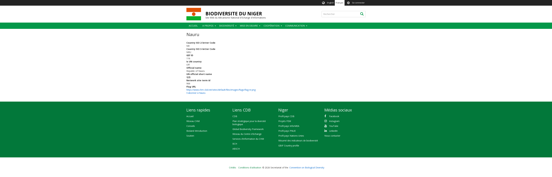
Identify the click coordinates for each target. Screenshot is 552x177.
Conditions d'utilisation (249, 167)
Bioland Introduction (196, 130)
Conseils (190, 125)
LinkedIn (333, 130)
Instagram (334, 121)
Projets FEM (284, 121)
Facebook (334, 116)
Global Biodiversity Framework (248, 129)
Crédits (232, 167)
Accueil (193, 25)
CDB (234, 116)
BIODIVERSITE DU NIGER (233, 13)
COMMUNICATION (295, 25)
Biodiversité (226, 25)
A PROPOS (207, 25)
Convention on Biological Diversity (306, 167)
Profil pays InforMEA (288, 125)
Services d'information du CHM (248, 138)
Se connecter (358, 2)
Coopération (271, 25)
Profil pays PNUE (287, 130)
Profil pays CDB (286, 116)
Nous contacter (332, 135)
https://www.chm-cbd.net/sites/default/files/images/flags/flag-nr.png (221, 89)
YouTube (333, 125)
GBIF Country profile (288, 145)
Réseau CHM (193, 121)
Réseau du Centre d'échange (247, 133)
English (330, 2)
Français (339, 2)
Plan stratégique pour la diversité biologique (249, 123)
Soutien (190, 135)
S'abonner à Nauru (195, 92)
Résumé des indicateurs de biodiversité (298, 140)
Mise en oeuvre (249, 25)
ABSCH (236, 148)
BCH (234, 143)
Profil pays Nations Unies (291, 135)
